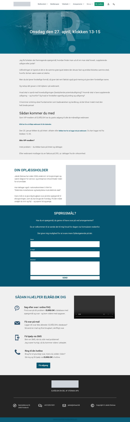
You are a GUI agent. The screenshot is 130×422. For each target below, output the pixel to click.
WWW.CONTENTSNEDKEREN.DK (65, 420)
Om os (90, 4)
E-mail (32, 250)
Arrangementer (78, 4)
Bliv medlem (99, 4)
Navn (32, 239)
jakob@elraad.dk (74, 405)
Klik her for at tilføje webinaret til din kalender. (39, 124)
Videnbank (66, 4)
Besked (32, 260)
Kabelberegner (54, 4)
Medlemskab (42, 4)
